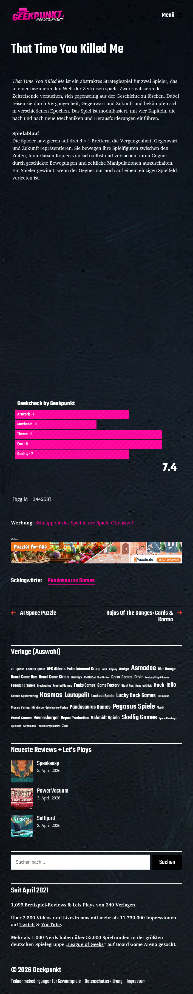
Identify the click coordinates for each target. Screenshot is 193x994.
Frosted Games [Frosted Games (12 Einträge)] (62, 685)
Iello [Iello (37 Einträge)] (171, 685)
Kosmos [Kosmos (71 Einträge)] (51, 695)
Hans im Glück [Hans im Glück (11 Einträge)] (143, 685)
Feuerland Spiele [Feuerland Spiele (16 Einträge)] (23, 686)
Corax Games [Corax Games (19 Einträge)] (121, 677)
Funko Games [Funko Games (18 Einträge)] (84, 685)
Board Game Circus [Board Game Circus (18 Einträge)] (54, 677)
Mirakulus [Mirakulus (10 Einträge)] (163, 696)
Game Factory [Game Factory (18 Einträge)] (108, 685)
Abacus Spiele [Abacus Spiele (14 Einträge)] (35, 669)
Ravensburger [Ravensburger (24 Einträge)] (46, 718)
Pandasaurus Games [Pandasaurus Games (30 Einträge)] (90, 707)
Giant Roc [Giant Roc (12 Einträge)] (127, 685)
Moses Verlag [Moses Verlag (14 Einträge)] (20, 708)
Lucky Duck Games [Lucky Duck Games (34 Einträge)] (136, 695)
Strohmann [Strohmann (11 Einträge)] (29, 726)
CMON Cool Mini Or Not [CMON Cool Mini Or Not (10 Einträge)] (96, 677)
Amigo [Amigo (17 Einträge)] (124, 669)
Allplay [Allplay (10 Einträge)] (113, 669)
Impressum (136, 981)
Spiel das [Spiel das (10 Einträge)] (16, 726)
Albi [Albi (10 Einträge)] (104, 669)
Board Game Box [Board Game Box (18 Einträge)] (24, 677)
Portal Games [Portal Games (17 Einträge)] (21, 718)
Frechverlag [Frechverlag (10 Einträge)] (44, 686)
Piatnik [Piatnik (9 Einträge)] (160, 708)
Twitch (27, 924)
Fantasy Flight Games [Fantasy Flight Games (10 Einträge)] (157, 677)
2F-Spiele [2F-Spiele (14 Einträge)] (17, 669)
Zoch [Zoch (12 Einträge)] (65, 726)
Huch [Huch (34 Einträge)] (159, 685)
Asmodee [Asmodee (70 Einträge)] (143, 668)
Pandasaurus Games (71, 581)
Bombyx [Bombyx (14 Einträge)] (76, 677)
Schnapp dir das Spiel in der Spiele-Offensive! (84, 522)
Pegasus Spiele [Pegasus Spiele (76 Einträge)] (133, 706)
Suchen (167, 862)
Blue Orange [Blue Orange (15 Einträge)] (166, 669)
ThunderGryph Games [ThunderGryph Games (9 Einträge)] (49, 726)
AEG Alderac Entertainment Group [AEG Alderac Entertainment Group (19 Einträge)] (73, 669)
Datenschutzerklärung (103, 981)
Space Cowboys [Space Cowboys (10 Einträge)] (168, 718)
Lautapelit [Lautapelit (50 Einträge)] (76, 695)
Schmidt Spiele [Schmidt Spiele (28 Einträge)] (105, 718)
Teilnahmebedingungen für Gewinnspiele (46, 981)
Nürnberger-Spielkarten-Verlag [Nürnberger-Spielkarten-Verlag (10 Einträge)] (50, 708)
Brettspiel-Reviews (45, 904)
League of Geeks (86, 944)
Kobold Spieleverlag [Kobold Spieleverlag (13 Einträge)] (24, 696)
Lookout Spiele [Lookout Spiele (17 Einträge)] (102, 696)
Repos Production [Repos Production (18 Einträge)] (75, 718)
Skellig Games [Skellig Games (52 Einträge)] (139, 717)
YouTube (51, 924)
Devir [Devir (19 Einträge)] (138, 677)
